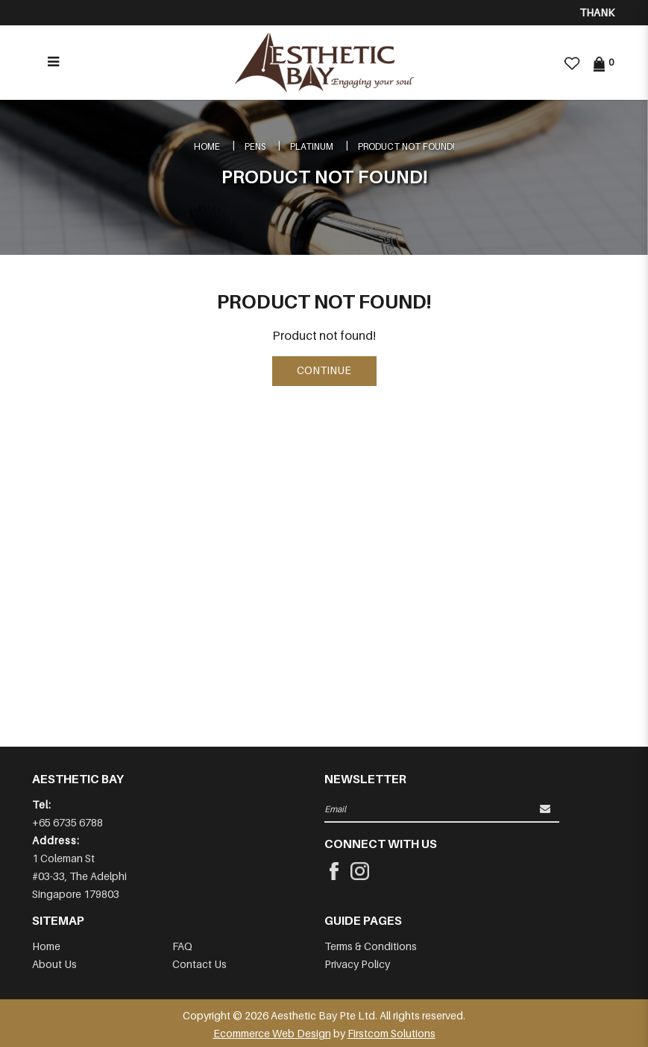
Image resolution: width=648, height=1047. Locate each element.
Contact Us (199, 964)
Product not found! (406, 146)
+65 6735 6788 (67, 822)
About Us (54, 964)
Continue (324, 370)
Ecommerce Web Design (272, 1033)
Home (207, 146)
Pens (255, 146)
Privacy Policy (357, 964)
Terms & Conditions (370, 946)
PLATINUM (311, 146)
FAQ (182, 946)
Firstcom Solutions (391, 1033)
